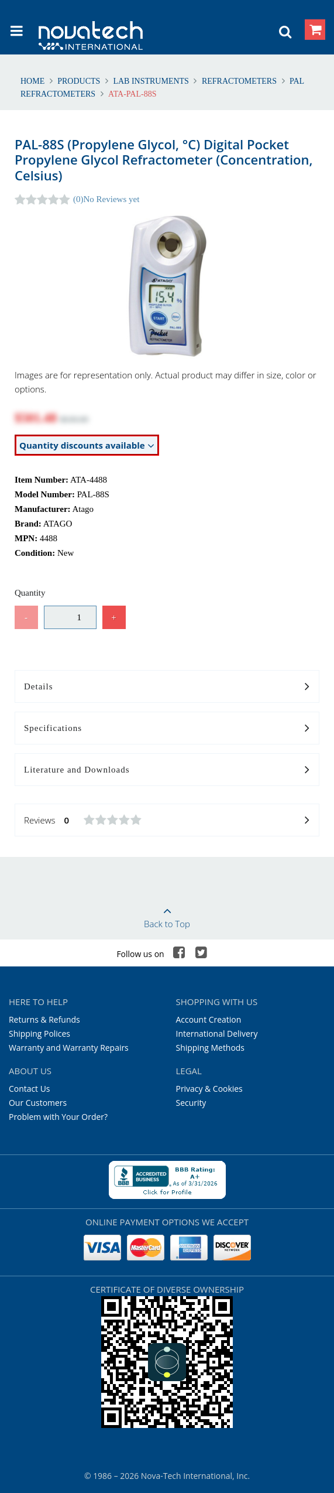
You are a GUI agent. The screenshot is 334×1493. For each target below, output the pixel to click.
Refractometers (238, 81)
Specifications (167, 728)
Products (79, 81)
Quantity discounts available (86, 445)
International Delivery (217, 1033)
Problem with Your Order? (58, 1116)
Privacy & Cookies (209, 1088)
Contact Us (29, 1088)
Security (191, 1102)
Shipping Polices (39, 1033)
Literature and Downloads (167, 770)
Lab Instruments (151, 81)
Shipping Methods (210, 1047)
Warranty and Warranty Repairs (69, 1047)
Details (167, 687)
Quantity (30, 592)
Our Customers (38, 1102)
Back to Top (167, 914)
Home (33, 81)
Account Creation (209, 1019)
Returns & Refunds (44, 1019)
